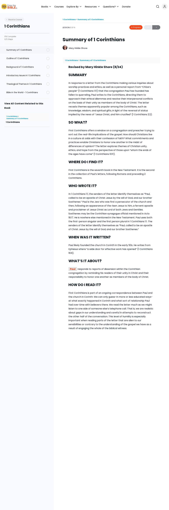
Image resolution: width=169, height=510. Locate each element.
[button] (86, 6)
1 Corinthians (12, 116)
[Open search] (159, 6)
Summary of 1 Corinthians (17, 118)
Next (156, 27)
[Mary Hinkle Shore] (65, 48)
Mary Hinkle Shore (78, 48)
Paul (72, 269)
